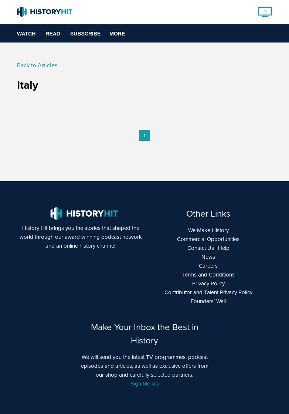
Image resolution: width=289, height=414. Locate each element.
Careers (208, 266)
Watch (26, 34)
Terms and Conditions (208, 275)
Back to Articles (37, 65)
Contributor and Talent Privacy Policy (208, 292)
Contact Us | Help (208, 248)
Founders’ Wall (208, 301)
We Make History (208, 230)
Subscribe (85, 34)
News (208, 257)
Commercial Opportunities (208, 239)
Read (52, 34)
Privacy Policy (208, 283)
